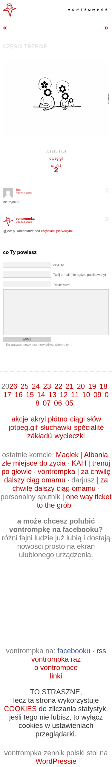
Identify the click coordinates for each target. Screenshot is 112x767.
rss (101, 651)
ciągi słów (85, 419)
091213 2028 (24, 221)
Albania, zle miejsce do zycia (56, 459)
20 (81, 386)
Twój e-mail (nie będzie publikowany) (79, 274)
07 (47, 403)
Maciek (67, 455)
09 (97, 395)
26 (13, 386)
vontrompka (25, 218)
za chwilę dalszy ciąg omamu (57, 475)
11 (75, 395)
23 (47, 386)
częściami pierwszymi (57, 231)
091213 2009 (24, 193)
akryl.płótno (49, 419)
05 (69, 403)
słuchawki (55, 427)
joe (18, 190)
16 (19, 395)
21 (70, 386)
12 (64, 395)
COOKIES (20, 709)
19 (92, 386)
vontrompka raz (56, 659)
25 (25, 386)
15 (30, 395)
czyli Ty (58, 265)
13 (52, 395)
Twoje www (61, 284)
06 (58, 403)
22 (58, 386)
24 (36, 386)
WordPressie (56, 761)
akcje (19, 419)
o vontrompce (56, 667)
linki (56, 676)
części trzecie (25, 47)
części (56, 166)
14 (41, 395)
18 (103, 386)
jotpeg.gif (56, 158)
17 (7, 395)
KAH (79, 463)
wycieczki (70, 436)
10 (86, 395)
